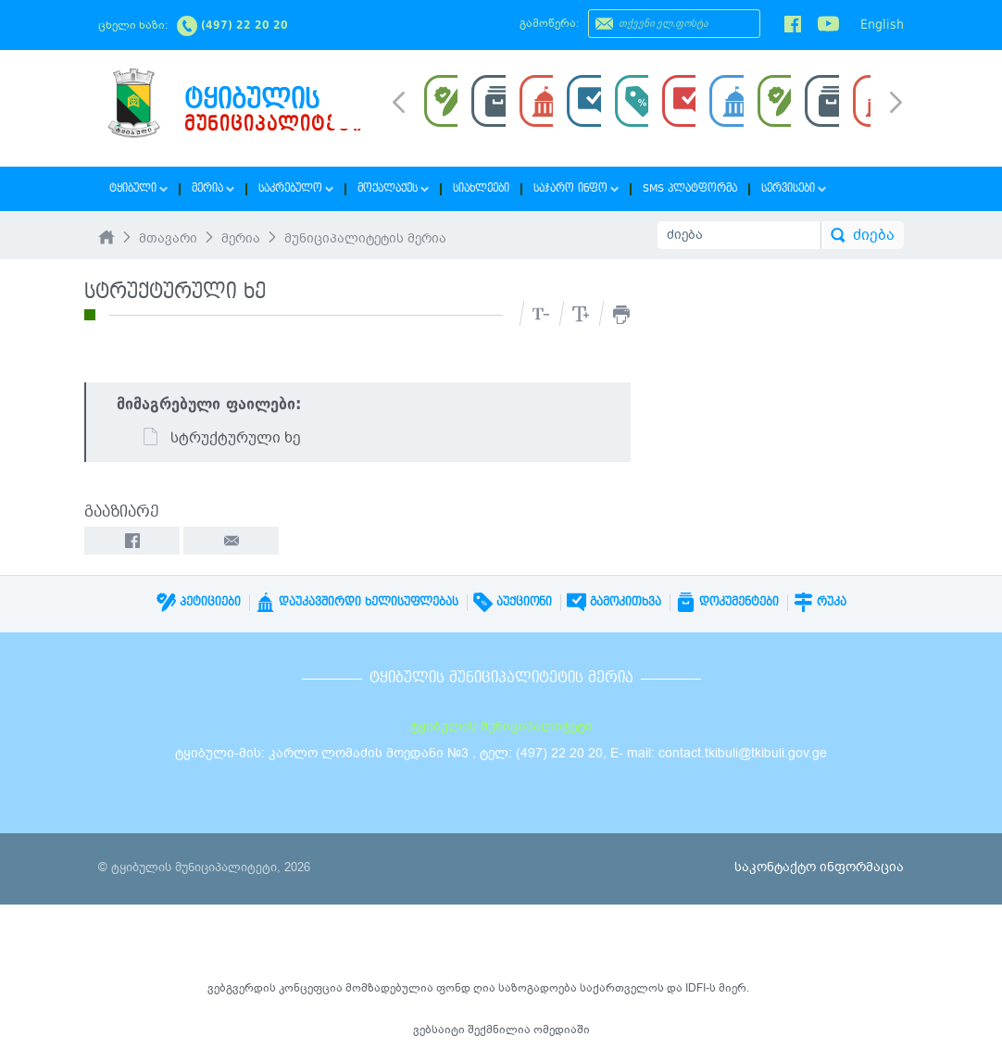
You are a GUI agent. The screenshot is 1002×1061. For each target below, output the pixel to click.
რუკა (820, 601)
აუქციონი (512, 601)
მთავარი (168, 238)
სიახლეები (481, 188)
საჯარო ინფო (576, 188)
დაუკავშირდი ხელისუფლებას (357, 601)
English (882, 24)
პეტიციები (199, 601)
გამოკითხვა (614, 601)
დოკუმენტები (727, 601)
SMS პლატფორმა (690, 188)
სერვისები (793, 188)
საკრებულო (295, 188)
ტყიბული (138, 188)
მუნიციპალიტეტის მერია (365, 238)
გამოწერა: (549, 23)
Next (896, 104)
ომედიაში (561, 1029)
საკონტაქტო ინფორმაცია (819, 867)
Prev (398, 101)
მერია (213, 188)
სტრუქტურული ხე (221, 438)
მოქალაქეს (393, 188)
